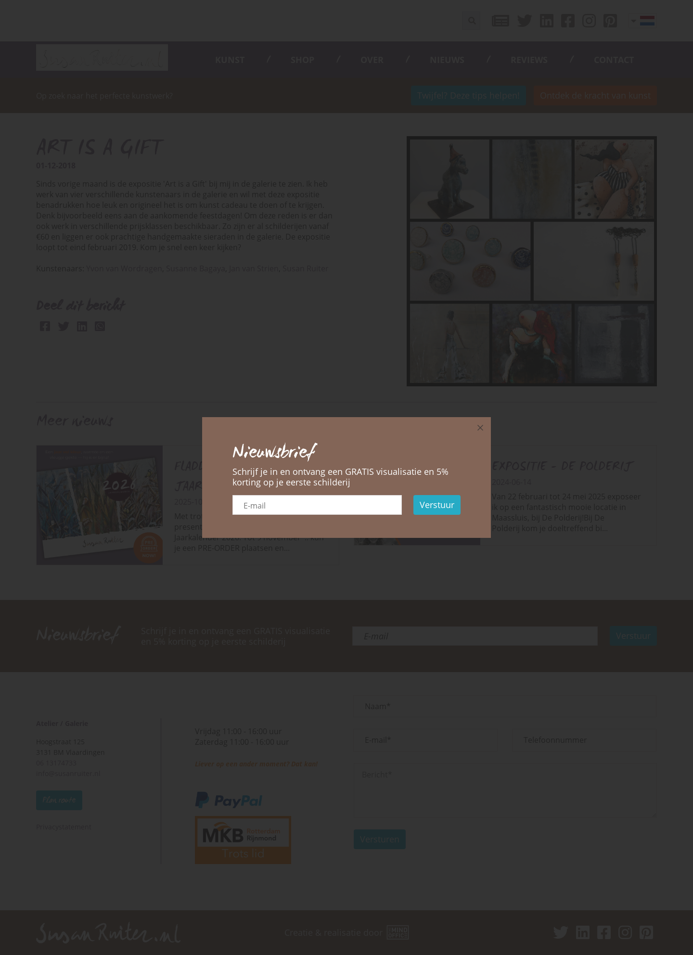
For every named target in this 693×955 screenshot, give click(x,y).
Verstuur (437, 504)
